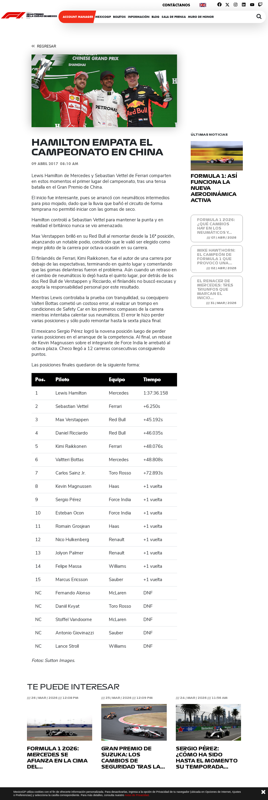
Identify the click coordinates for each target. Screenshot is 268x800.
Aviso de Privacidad (137, 795)
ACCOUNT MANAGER (78, 17)
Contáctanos (176, 5)
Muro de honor (201, 17)
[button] (42, 91)
